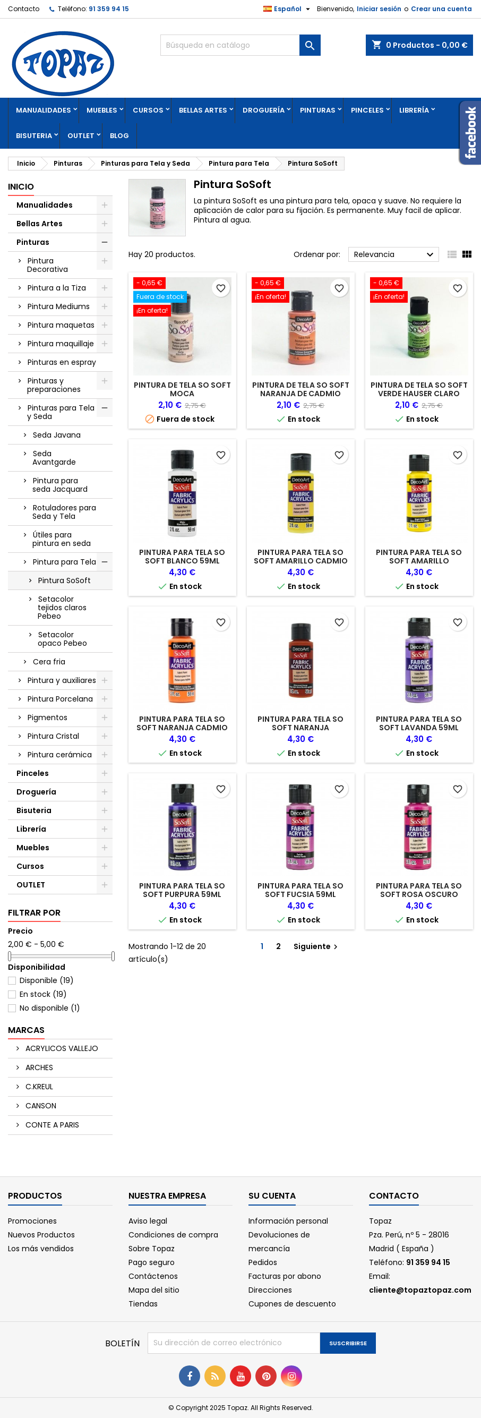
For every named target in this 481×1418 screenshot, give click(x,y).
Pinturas (318, 110)
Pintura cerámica (60, 754)
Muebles (102, 110)
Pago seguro (151, 1262)
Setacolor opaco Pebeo (62, 638)
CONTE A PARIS (51, 1125)
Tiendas (143, 1304)
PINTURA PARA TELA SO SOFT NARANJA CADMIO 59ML (182, 727)
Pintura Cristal (53, 736)
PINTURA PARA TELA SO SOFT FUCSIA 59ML (300, 890)
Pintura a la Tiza (57, 288)
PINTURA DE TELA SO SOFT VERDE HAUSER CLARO (419, 389)
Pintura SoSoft (64, 580)
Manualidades (43, 110)
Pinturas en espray (62, 362)
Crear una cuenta (441, 8)
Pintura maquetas (61, 325)
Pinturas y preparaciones (54, 385)
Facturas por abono (284, 1276)
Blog (119, 136)
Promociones (32, 1221)
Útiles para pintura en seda (61, 539)
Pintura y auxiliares (62, 680)
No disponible (50, 1008)
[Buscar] (240, 45)
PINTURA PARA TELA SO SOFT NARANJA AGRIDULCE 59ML (300, 727)
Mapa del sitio (153, 1290)
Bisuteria (34, 136)
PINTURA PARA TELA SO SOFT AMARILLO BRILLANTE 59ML (419, 561)
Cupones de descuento (292, 1304)
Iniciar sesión (379, 8)
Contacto (23, 8)
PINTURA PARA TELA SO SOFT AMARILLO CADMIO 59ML (301, 561)
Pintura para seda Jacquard (60, 484)
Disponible (47, 980)
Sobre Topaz (151, 1248)
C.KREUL (38, 1086)
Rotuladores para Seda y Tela (64, 512)
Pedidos (262, 1262)
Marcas (26, 1030)
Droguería (264, 110)
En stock (43, 994)
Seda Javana (57, 435)
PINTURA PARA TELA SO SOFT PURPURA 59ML (182, 890)
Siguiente (317, 946)
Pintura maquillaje (61, 343)
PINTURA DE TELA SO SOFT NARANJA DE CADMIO (300, 389)
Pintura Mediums (59, 306)
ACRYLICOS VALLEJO (60, 1048)
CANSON (39, 1105)
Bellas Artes (203, 110)
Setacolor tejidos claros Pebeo (62, 607)
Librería (414, 110)
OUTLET (81, 136)
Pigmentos (47, 717)
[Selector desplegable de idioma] (288, 9)
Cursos (148, 110)
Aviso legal (147, 1221)
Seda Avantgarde (54, 457)
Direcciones (270, 1290)
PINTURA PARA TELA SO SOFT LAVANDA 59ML (419, 723)
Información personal (288, 1221)
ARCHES (38, 1067)
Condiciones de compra (173, 1234)
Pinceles (367, 110)
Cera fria (49, 661)
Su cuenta (272, 1196)
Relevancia (395, 255)
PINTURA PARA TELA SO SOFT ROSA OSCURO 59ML (419, 894)
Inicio (21, 187)
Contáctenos (153, 1276)
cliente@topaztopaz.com (420, 1290)
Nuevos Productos (41, 1234)
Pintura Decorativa (47, 265)
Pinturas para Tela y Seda (61, 412)
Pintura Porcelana (60, 699)
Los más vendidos (41, 1248)
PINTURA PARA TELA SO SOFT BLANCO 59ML (182, 556)
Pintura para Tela (64, 562)
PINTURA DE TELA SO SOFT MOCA (182, 389)
